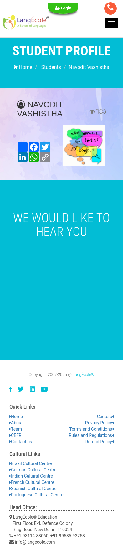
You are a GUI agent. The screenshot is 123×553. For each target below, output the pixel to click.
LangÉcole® (84, 374)
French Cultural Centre (31, 482)
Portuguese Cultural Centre (36, 494)
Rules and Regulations (91, 435)
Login (63, 7)
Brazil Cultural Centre (30, 463)
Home (23, 67)
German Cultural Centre (32, 469)
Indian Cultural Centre (31, 476)
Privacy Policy (99, 422)
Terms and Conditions (91, 429)
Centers (105, 416)
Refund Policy (99, 441)
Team (15, 429)
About (16, 422)
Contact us (20, 441)
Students (51, 67)
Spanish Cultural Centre (33, 488)
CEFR (15, 435)
